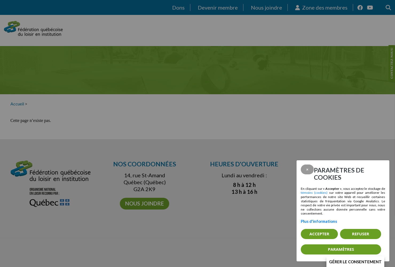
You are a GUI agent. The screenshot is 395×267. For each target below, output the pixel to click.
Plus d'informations (319, 221)
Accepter (319, 233)
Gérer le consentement (355, 261)
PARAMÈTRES (341, 249)
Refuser (360, 233)
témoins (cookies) (314, 193)
